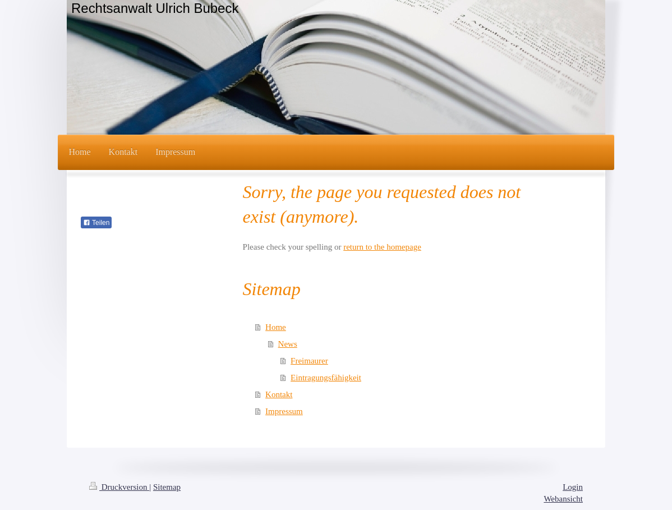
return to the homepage (382, 246)
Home (275, 327)
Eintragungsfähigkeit (326, 377)
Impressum (284, 411)
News (287, 343)
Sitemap (167, 487)
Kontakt (278, 394)
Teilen (96, 223)
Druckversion (119, 487)
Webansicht (563, 498)
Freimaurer (309, 360)
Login (573, 487)
